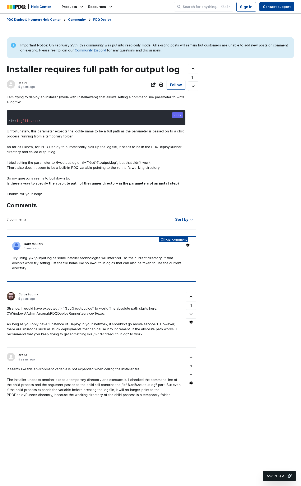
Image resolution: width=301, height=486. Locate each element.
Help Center (41, 7)
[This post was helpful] (193, 68)
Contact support (277, 7)
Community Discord (90, 50)
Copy (177, 115)
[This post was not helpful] (193, 86)
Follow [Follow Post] (176, 85)
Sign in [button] (246, 7)
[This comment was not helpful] (191, 314)
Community (77, 19)
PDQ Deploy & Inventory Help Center (34, 19)
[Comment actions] (188, 245)
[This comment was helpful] (191, 296)
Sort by (182, 219)
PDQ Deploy (102, 19)
